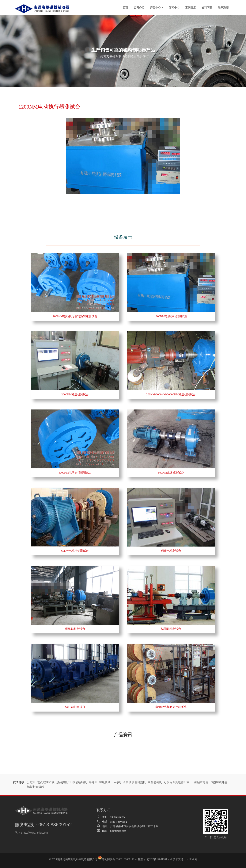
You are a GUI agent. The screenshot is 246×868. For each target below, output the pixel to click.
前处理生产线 (46, 782)
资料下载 (207, 7)
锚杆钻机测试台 (75, 707)
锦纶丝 (93, 782)
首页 (125, 7)
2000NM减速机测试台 (75, 394)
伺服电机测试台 (171, 550)
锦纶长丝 (105, 782)
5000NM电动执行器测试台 (75, 472)
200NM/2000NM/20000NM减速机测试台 (171, 394)
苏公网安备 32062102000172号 (117, 858)
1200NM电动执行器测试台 (170, 316)
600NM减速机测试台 (171, 472)
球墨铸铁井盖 (218, 782)
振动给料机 (80, 782)
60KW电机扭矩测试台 (75, 550)
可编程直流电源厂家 (176, 782)
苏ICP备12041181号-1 (159, 859)
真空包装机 (155, 782)
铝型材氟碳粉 (35, 786)
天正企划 (192, 859)
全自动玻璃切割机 (134, 782)
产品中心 (155, 7)
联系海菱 (223, 7)
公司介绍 (139, 7)
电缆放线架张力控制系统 (171, 707)
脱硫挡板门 (63, 782)
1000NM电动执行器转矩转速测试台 (75, 316)
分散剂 (31, 782)
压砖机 (116, 782)
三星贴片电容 (199, 782)
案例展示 (190, 7)
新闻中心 (174, 7)
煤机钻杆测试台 (75, 628)
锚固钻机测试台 (171, 628)
